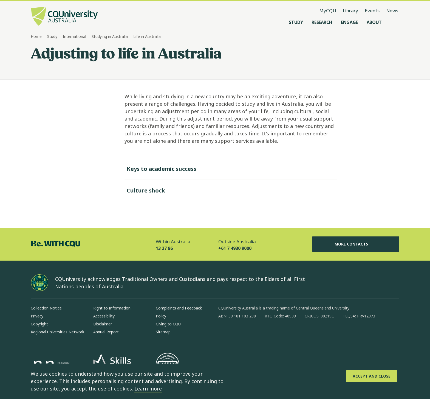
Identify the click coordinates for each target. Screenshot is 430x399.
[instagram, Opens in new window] (239, 334)
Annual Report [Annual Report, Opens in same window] (106, 331)
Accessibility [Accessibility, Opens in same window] (104, 316)
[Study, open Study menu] (296, 22)
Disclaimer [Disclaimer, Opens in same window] (102, 324)
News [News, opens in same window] (392, 10)
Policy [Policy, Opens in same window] (161, 316)
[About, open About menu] (374, 22)
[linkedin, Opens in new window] (253, 334)
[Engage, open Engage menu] (349, 22)
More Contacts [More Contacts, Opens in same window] (356, 244)
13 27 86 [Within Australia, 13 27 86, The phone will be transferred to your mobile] (164, 248)
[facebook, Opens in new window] (224, 334)
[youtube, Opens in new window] (281, 334)
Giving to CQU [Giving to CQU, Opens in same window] (168, 324)
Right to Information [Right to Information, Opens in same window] (112, 308)
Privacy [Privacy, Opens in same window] (37, 316)
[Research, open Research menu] (321, 22)
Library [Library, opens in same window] (350, 10)
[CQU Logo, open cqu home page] (64, 17)
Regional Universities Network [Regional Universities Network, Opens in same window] (57, 331)
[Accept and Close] (371, 376)
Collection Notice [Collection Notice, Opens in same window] (46, 308)
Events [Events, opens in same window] (372, 10)
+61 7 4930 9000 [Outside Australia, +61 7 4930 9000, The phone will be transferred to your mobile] (234, 248)
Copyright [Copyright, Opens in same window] (39, 324)
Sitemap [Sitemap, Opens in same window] (163, 331)
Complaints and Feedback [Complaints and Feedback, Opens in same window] (179, 308)
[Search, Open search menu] (393, 22)
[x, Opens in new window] (267, 334)
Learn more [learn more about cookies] (148, 388)
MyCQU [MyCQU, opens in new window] (327, 10)
